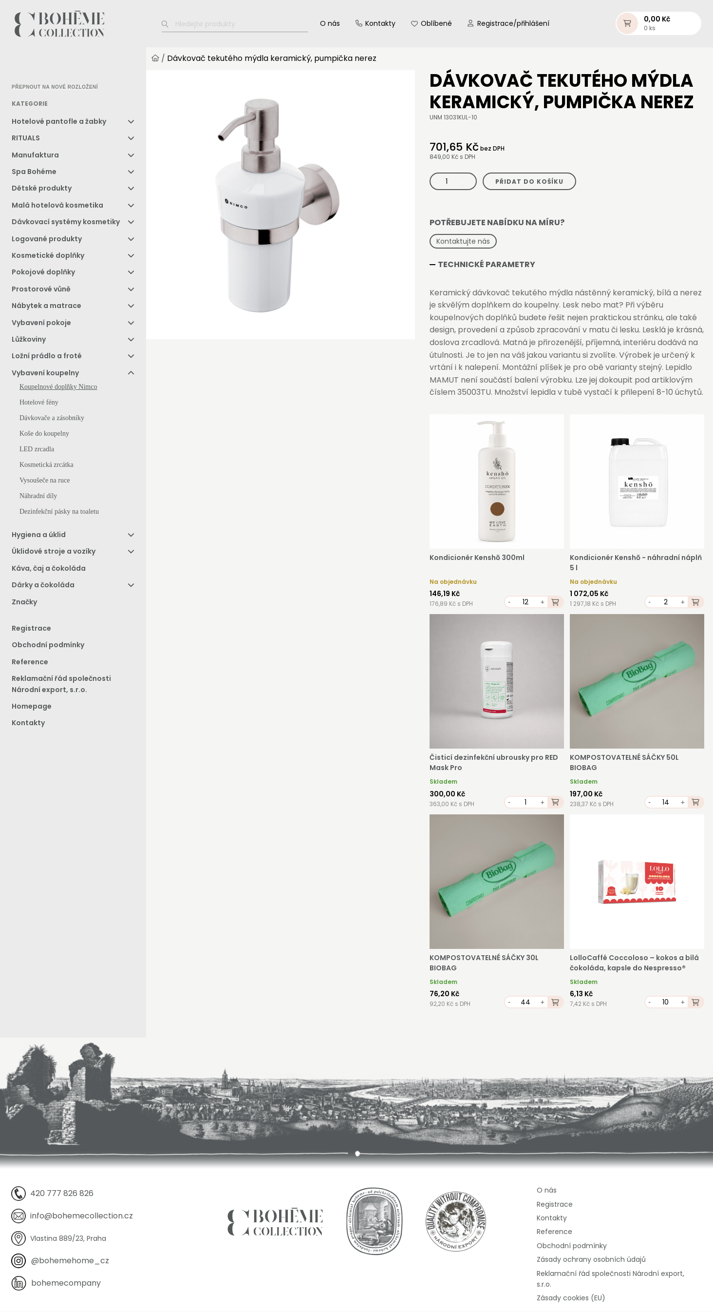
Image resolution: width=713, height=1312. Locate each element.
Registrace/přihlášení (513, 24)
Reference (30, 662)
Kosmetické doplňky (48, 256)
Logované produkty (47, 239)
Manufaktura (35, 155)
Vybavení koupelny (45, 373)
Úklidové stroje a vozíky (53, 552)
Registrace (31, 629)
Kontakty (380, 24)
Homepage (32, 707)
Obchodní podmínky (48, 646)
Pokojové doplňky (43, 273)
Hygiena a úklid (39, 535)
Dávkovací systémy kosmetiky (66, 222)
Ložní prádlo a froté (47, 357)
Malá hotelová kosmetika (57, 206)
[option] (36, 66)
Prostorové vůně (41, 289)
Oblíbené (436, 24)
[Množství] (453, 182)
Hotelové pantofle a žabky (59, 122)
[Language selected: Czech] (53, 65)
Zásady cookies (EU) (571, 1299)
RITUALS (26, 138)
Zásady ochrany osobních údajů (591, 1260)
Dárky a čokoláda (43, 586)
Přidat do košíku (529, 182)
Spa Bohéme (34, 172)
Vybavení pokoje (41, 323)
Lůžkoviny (29, 340)
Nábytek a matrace (46, 306)
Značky (24, 602)
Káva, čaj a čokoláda (49, 569)
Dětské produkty (42, 189)
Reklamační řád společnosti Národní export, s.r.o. (61, 684)
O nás (330, 24)
